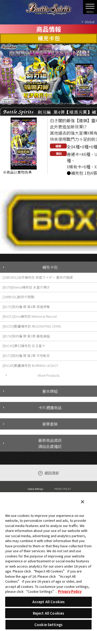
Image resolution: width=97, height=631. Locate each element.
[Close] (82, 502)
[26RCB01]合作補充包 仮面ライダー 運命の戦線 (38, 277)
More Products (48, 375)
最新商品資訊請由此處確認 (50, 443)
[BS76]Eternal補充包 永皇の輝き (26, 287)
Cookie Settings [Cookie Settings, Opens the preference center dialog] (48, 624)
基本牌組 (50, 391)
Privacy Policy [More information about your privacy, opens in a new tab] (69, 591)
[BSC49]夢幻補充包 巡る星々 (24, 345)
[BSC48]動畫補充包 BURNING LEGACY (30, 365)
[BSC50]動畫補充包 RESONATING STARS (32, 326)
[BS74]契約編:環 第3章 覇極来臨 (26, 336)
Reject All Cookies (48, 613)
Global (89, 21)
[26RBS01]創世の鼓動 (18, 296)
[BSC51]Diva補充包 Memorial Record (30, 316)
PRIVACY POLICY (62, 488)
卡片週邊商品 (50, 407)
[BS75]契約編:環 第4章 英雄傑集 (26, 306)
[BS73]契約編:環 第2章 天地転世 (26, 355)
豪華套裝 (50, 424)
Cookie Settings (35, 488)
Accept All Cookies (48, 601)
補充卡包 (50, 267)
